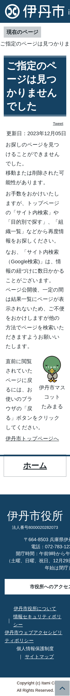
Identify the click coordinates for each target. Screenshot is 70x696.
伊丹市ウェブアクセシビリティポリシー (33, 636)
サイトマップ (39, 656)
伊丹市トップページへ (32, 438)
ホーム (35, 465)
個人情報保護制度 (35, 648)
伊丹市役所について (35, 608)
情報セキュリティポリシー (37, 620)
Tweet (58, 123)
